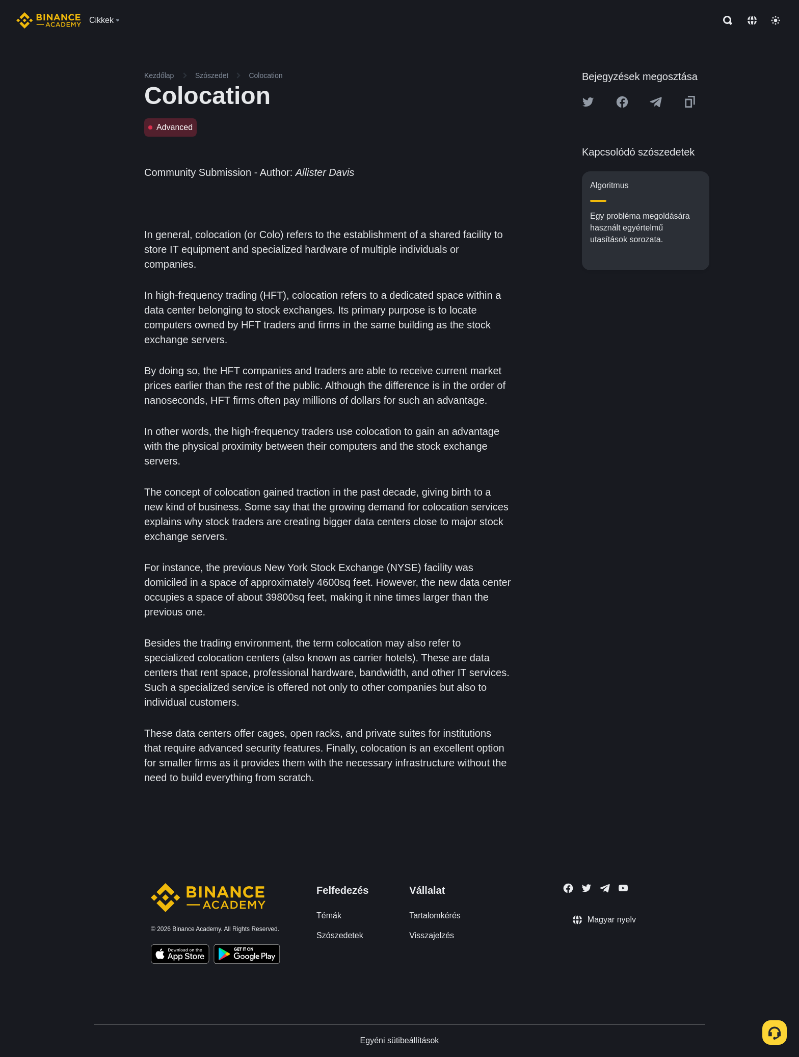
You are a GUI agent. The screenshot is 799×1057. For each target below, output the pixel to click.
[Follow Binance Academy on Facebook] (568, 888)
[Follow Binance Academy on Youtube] (623, 888)
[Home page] (48, 20)
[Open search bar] (724, 20)
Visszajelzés (431, 935)
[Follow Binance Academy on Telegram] (605, 888)
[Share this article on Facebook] (622, 102)
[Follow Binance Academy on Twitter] (586, 888)
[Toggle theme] (775, 20)
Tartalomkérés (434, 915)
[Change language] (752, 20)
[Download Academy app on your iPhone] (180, 955)
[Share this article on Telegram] (656, 102)
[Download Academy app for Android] (247, 955)
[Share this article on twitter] (588, 102)
